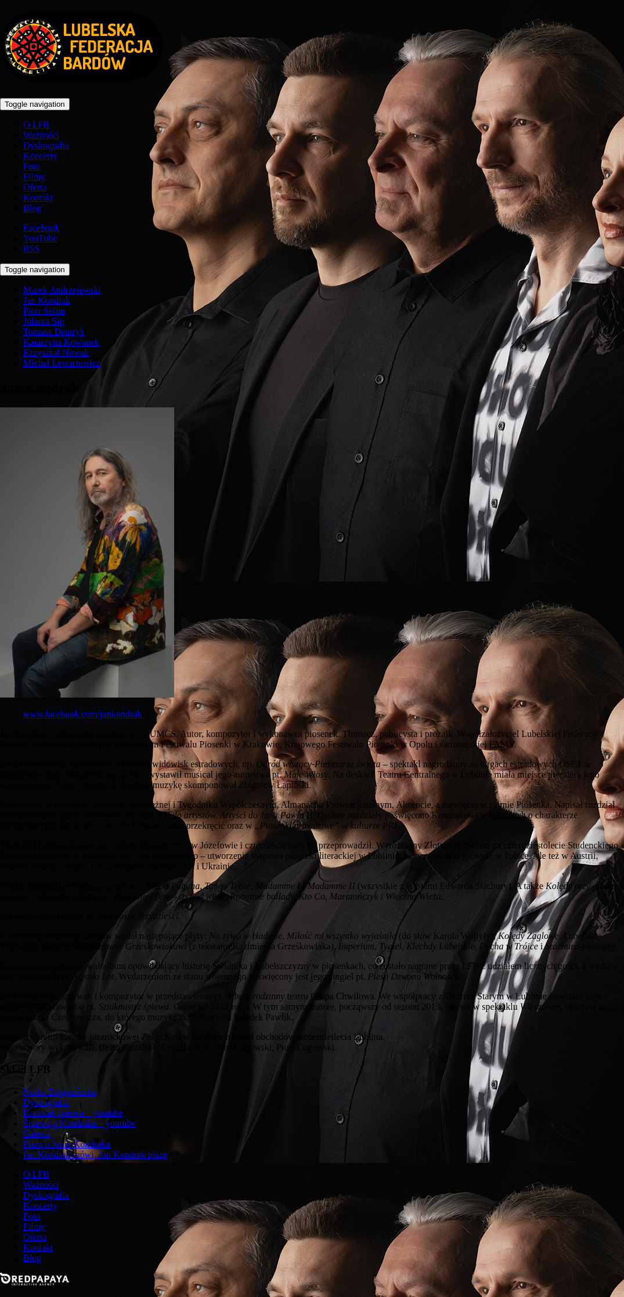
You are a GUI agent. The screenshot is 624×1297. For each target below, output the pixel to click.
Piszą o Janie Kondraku (67, 1144)
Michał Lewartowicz (61, 363)
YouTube (40, 238)
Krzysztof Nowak (56, 352)
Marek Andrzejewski (62, 290)
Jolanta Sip (43, 321)
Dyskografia (46, 145)
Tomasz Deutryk (54, 332)
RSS (31, 249)
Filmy (34, 177)
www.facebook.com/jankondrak (82, 714)
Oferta (35, 187)
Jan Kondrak (46, 300)
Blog (32, 208)
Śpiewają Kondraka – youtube (79, 1123)
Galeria (37, 1134)
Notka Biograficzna (59, 1092)
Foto (31, 166)
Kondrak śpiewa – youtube (73, 1113)
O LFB (36, 124)
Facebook (41, 228)
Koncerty (40, 156)
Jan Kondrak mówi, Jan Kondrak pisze (95, 1154)
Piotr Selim (44, 311)
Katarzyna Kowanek (61, 342)
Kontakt (38, 198)
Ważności (41, 135)
